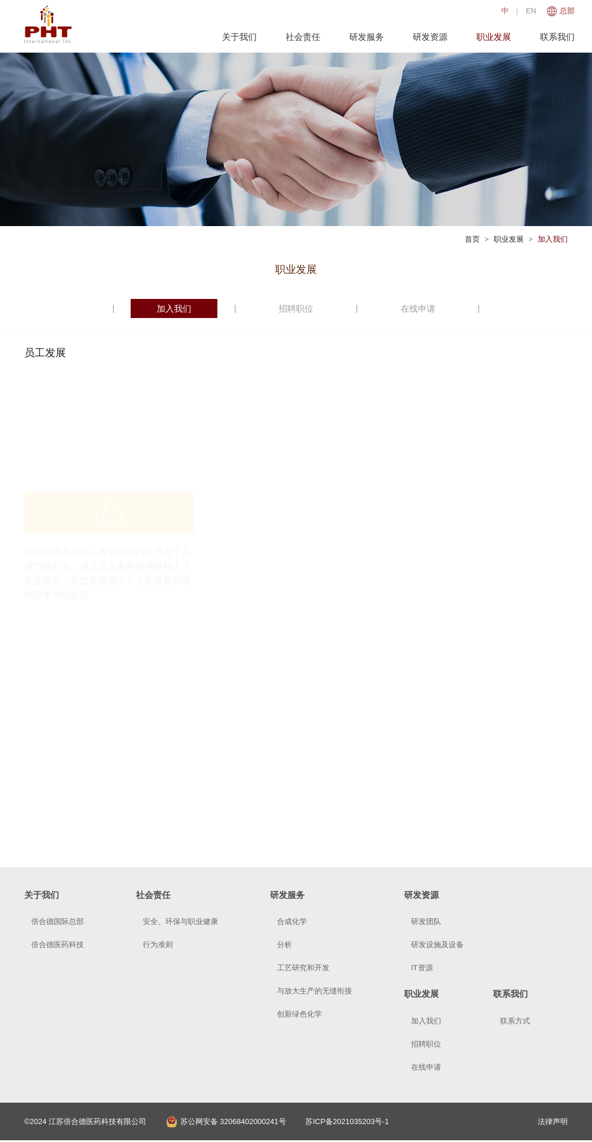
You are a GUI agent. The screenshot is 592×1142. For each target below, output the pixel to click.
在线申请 (418, 308)
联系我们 (557, 37)
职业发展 (493, 37)
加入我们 (553, 239)
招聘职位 (296, 308)
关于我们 (239, 37)
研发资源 (430, 37)
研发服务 (366, 37)
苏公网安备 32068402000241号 (226, 1121)
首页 (472, 239)
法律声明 (553, 1121)
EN (531, 10)
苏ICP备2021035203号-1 (347, 1121)
